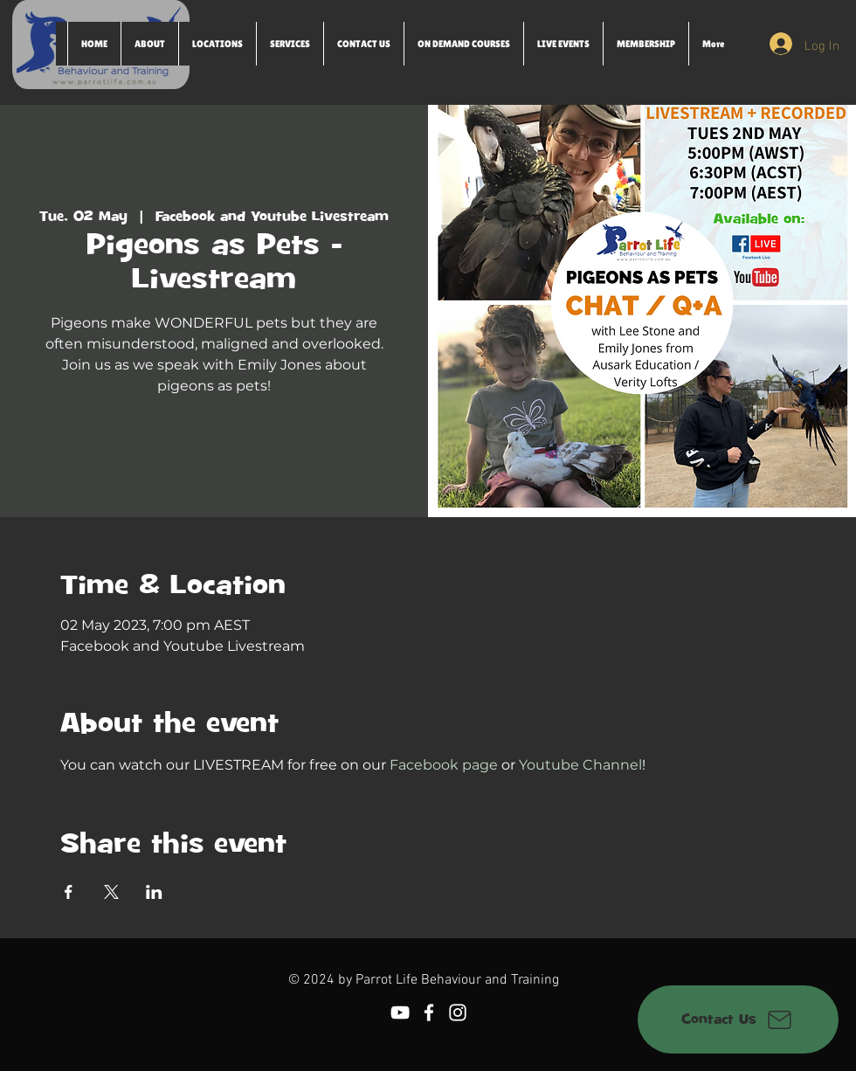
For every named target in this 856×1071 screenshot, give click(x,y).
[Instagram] (457, 1012)
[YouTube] (400, 1012)
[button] (217, 44)
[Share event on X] (111, 892)
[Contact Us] (738, 1019)
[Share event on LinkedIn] (154, 892)
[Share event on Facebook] (68, 892)
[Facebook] (429, 1012)
